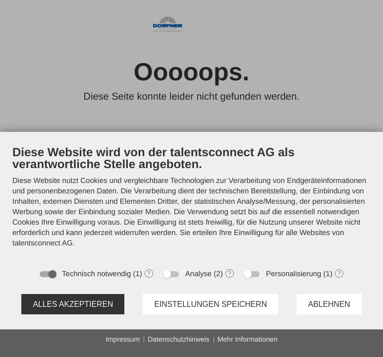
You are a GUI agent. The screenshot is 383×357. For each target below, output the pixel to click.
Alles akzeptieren (73, 304)
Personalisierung (294, 274)
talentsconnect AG (42, 243)
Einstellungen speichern (210, 304)
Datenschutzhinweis (179, 339)
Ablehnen (329, 304)
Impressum (123, 339)
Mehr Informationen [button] (247, 339)
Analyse (198, 274)
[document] (191, 204)
